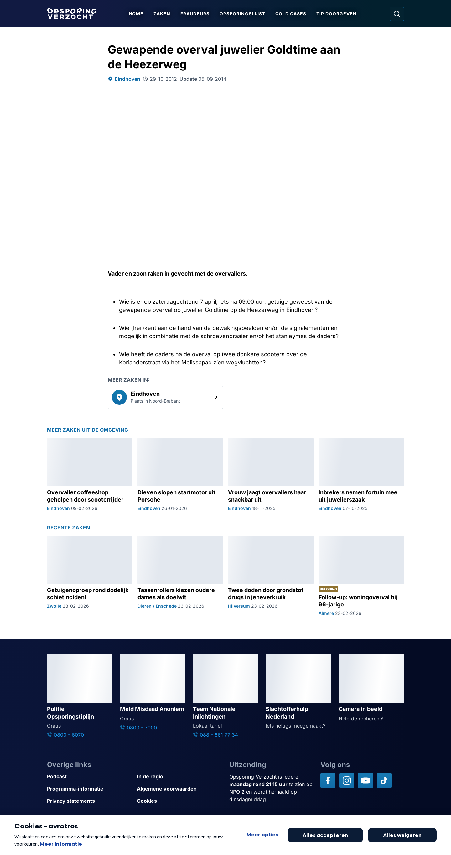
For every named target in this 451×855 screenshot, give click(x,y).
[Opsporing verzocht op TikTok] (384, 780)
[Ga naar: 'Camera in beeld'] (371, 688)
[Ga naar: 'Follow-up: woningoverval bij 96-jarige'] (361, 576)
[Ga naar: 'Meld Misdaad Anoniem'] (152, 692)
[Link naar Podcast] (89, 776)
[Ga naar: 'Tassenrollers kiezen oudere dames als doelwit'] (180, 576)
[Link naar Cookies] (179, 801)
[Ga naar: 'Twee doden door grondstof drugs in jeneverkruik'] (271, 576)
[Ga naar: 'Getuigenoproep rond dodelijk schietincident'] (89, 576)
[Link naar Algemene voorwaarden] (179, 788)
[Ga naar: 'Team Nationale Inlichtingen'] (225, 696)
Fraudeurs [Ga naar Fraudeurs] (196, 13)
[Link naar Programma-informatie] (89, 788)
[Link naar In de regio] (179, 776)
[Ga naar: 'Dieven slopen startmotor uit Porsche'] (180, 474)
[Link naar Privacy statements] (89, 801)
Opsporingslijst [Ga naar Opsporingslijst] (244, 13)
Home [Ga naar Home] (137, 13)
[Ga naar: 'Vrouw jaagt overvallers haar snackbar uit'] (271, 474)
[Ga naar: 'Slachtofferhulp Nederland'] (298, 691)
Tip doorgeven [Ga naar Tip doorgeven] (338, 13)
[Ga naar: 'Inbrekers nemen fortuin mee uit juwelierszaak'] (361, 474)
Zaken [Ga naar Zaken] (163, 13)
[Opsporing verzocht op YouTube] (365, 780)
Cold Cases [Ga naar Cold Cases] (292, 13)
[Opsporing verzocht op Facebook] (327, 780)
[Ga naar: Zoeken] (397, 14)
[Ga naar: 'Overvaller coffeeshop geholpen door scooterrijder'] (89, 474)
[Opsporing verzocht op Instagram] (346, 780)
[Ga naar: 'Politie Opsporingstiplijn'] (79, 696)
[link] (165, 397)
